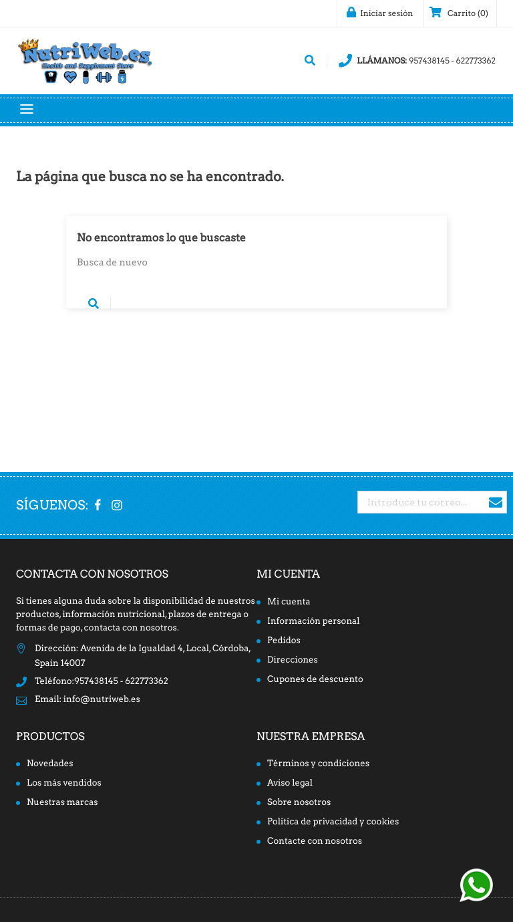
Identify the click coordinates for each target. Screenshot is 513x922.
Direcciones (292, 660)
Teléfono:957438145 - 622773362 (101, 682)
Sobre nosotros (299, 803)
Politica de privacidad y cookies (333, 822)
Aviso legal (290, 783)
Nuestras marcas (62, 803)
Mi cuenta (288, 574)
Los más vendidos (64, 783)
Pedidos (284, 641)
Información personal (313, 621)
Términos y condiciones (318, 764)
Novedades (50, 764)
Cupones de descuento (315, 680)
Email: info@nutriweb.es (87, 700)
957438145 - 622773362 (417, 61)
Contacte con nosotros (314, 841)
